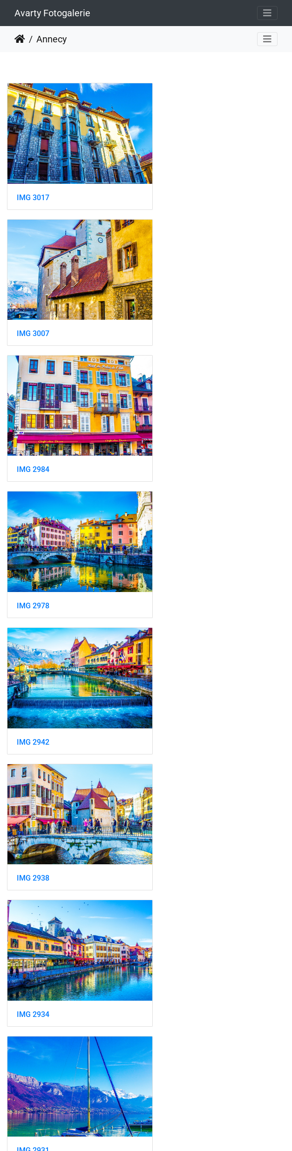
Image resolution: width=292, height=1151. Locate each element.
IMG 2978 (179, 314)
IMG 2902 (179, 947)
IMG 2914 (33, 821)
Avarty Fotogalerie (52, 13)
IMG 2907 (33, 948)
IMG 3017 (33, 187)
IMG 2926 (179, 695)
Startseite (19, 39)
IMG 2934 (33, 568)
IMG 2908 (179, 821)
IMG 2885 (33, 1074)
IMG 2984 (33, 314)
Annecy (51, 39)
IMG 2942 (33, 441)
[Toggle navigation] (267, 13)
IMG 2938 (179, 441)
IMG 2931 (179, 568)
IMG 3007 (179, 187)
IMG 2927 (33, 695)
